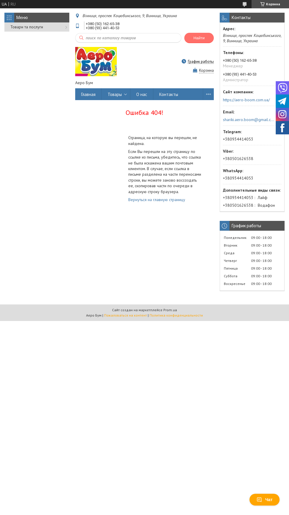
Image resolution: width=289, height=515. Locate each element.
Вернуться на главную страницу (156, 199)
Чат (264, 499)
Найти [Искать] (199, 38)
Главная (88, 94)
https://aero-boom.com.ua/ (246, 99)
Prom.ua (170, 310)
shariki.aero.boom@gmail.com (249, 119)
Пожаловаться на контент (125, 315)
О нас (141, 94)
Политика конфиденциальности (176, 315)
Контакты (168, 94)
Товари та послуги (26, 27)
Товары (115, 94)
